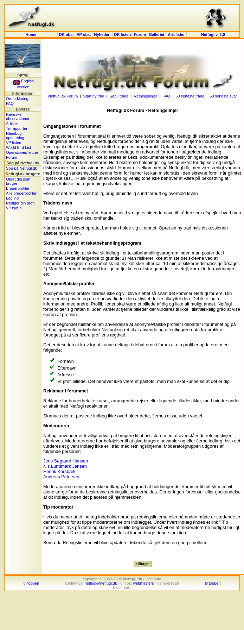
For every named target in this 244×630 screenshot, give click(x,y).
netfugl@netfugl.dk (101, 583)
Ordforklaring (17, 98)
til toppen (31, 583)
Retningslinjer (145, 96)
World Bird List (18, 147)
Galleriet (156, 34)
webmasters (143, 583)
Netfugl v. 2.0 (213, 34)
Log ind (12, 198)
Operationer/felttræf (22, 152)
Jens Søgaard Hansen (65, 461)
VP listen (13, 142)
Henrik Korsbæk (59, 471)
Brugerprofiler (18, 188)
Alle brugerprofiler (21, 193)
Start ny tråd (93, 96)
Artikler (12, 123)
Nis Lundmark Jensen (65, 466)
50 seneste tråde (189, 96)
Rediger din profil (20, 203)
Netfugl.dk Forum (63, 96)
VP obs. (84, 34)
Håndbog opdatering (15, 135)
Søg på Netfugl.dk (21, 168)
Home (31, 34)
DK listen (122, 34)
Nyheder (102, 34)
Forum (140, 34)
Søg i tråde (119, 96)
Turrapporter (16, 128)
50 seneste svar (223, 96)
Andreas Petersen (61, 476)
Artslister (176, 34)
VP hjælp (13, 208)
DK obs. (66, 34)
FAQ (10, 103)
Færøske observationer (18, 116)
